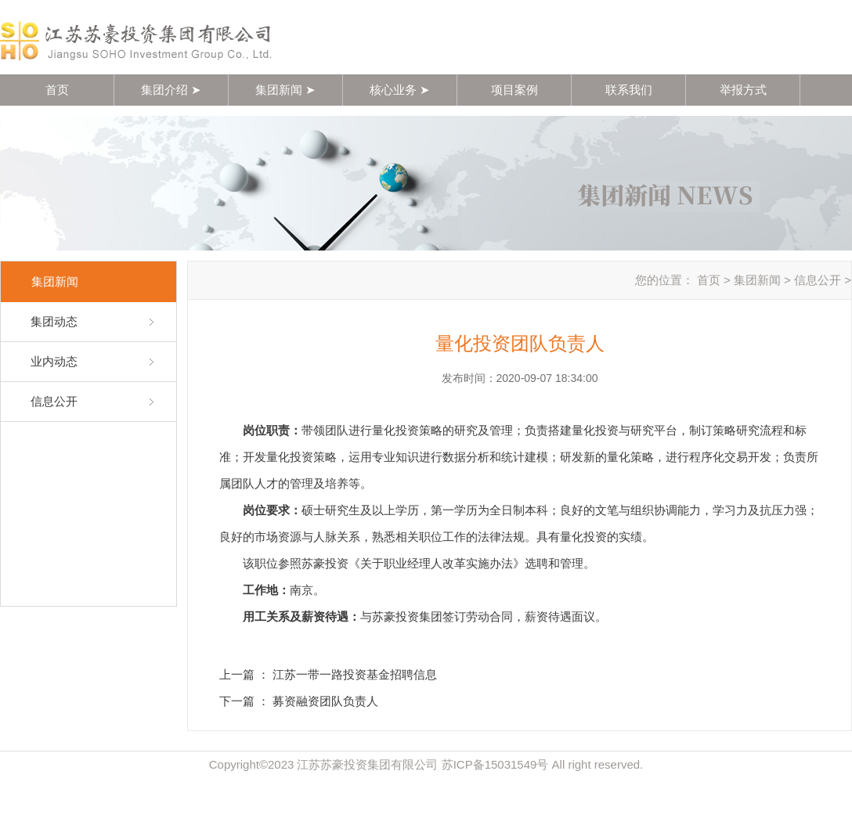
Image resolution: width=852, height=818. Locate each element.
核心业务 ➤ (400, 89)
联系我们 (628, 89)
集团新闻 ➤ (285, 89)
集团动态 (54, 321)
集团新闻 (757, 279)
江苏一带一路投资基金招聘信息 (355, 674)
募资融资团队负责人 (325, 701)
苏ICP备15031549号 (495, 764)
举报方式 (743, 89)
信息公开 (54, 401)
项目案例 (514, 89)
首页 (57, 89)
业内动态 (54, 361)
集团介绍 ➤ (171, 89)
